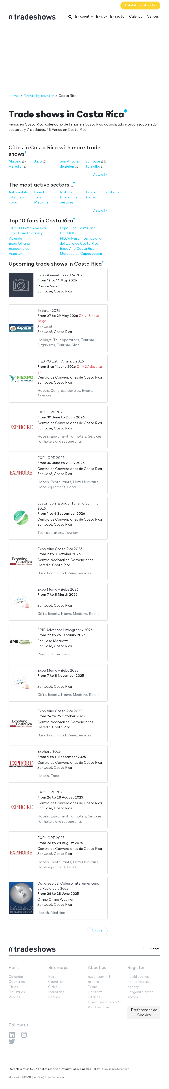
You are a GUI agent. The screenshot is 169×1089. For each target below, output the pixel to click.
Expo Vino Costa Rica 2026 (59, 549)
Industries (17, 992)
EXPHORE (69, 233)
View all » (100, 174)
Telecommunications (102, 192)
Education (17, 197)
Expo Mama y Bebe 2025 (58, 670)
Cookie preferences (115, 1069)
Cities (13, 987)
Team (92, 987)
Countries (17, 982)
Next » (97, 931)
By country (84, 16)
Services (66, 202)
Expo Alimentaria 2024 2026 (60, 275)
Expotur (15, 253)
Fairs (14, 968)
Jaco (38, 161)
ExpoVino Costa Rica (77, 248)
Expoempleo (19, 248)
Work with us (99, 1007)
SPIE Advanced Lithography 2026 (65, 630)
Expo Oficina (19, 243)
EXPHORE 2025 (50, 792)
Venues (153, 16)
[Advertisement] (84, 58)
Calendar (136, 16)
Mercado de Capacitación (81, 253)
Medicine (41, 202)
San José (92, 161)
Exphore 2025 (49, 751)
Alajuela (15, 161)
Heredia (15, 166)
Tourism (92, 197)
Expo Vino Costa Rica (78, 228)
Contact (95, 992)
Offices (94, 997)
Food (13, 202)
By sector (118, 16)
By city (101, 16)
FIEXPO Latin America (27, 228)
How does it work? (103, 1002)
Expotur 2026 (48, 310)
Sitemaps (58, 968)
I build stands (138, 976)
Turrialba (92, 166)
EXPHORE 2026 (50, 412)
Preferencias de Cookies (144, 1012)
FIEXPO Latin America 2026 (60, 361)
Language (151, 948)
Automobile (18, 192)
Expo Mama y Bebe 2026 (58, 589)
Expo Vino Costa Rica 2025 (59, 711)
